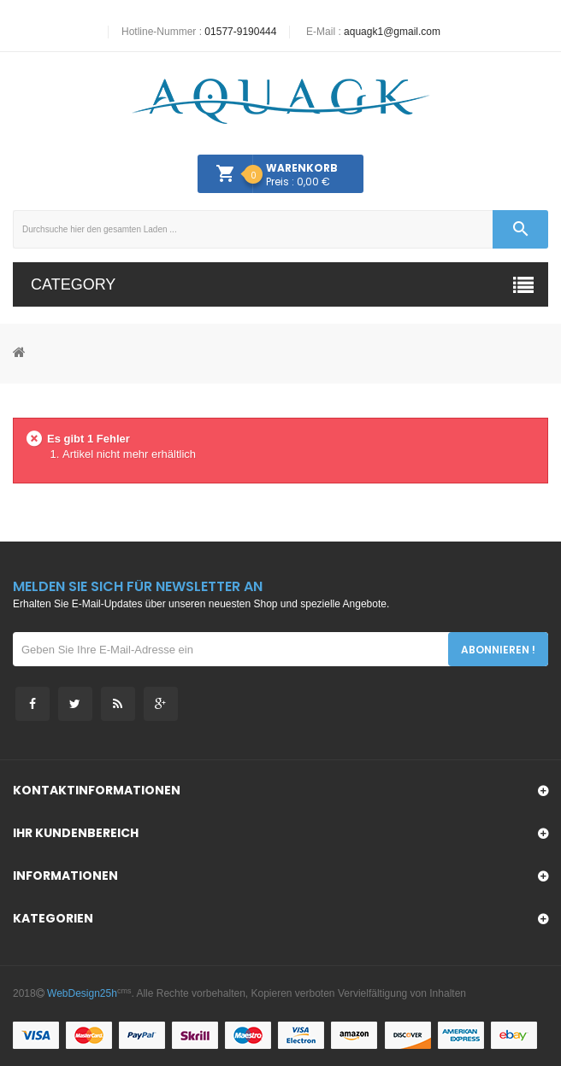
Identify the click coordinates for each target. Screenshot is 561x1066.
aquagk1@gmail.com (392, 32)
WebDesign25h (82, 993)
